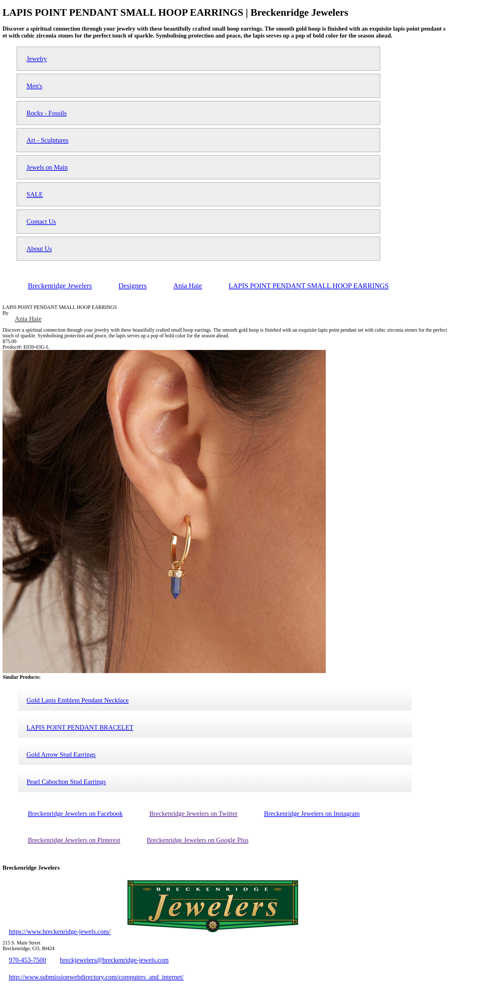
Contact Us (41, 221)
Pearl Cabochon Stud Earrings (66, 781)
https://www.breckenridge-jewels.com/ (59, 931)
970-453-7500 (27, 959)
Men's (34, 85)
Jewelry (37, 58)
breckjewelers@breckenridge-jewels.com (114, 959)
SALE (35, 194)
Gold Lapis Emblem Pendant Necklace (77, 700)
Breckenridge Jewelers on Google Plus (197, 839)
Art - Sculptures (48, 140)
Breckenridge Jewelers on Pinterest (74, 839)
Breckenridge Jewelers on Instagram (312, 813)
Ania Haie (28, 318)
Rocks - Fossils (47, 112)
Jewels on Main (47, 167)
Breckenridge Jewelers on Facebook (75, 813)
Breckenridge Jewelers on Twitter (193, 813)
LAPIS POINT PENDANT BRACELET (80, 727)
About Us (39, 248)
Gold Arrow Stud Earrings (61, 754)
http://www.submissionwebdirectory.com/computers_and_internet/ (96, 976)
